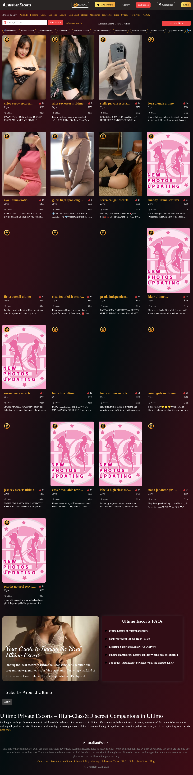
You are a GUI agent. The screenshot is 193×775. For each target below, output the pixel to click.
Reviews (80, 4)
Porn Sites (142, 761)
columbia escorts (102, 30)
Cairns (43, 15)
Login (186, 5)
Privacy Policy (81, 761)
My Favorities (105, 5)
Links (131, 761)
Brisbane (34, 15)
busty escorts (63, 30)
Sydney (124, 15)
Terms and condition (61, 761)
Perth (116, 15)
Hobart (84, 15)
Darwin (63, 15)
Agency (126, 4)
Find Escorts (55, 22)
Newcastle (107, 15)
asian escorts (10, 30)
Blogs (153, 761)
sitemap (95, 761)
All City (146, 15)
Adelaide (24, 15)
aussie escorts (45, 30)
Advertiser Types (110, 761)
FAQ (123, 761)
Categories (166, 4)
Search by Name (176, 23)
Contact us (42, 761)
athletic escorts (27, 30)
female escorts (157, 30)
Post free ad (143, 5)
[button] (187, 30)
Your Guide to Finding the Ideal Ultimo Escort (43, 652)
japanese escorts (176, 30)
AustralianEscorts (106, 24)
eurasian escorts (139, 30)
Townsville (135, 15)
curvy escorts (121, 30)
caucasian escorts (81, 30)
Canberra (53, 15)
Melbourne (95, 15)
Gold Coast (74, 15)
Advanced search (74, 23)
